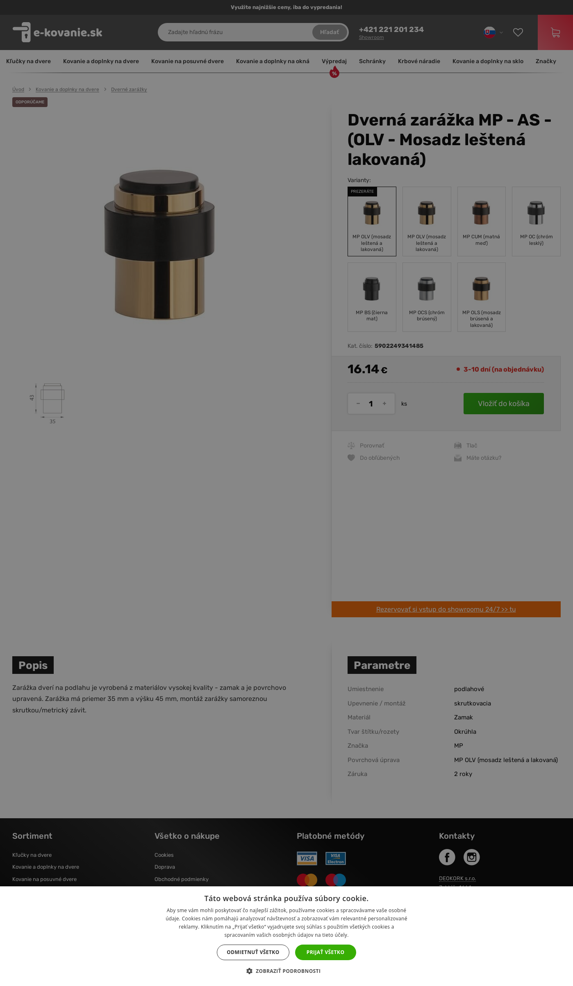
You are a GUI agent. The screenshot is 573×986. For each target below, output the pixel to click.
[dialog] (286, 493)
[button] (286, 971)
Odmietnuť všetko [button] (253, 952)
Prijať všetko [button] (326, 952)
